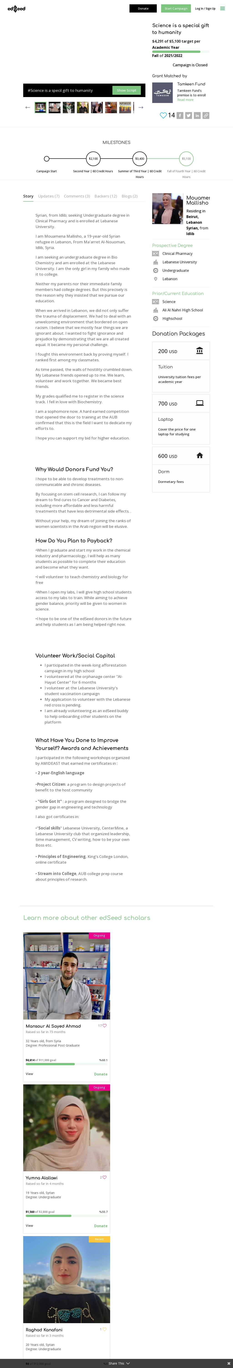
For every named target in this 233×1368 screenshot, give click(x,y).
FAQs (27, 1282)
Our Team (30, 1270)
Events (94, 1334)
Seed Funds (97, 1329)
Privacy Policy (33, 1294)
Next (140, 105)
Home (93, 1259)
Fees (95, 1306)
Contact (29, 1276)
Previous (27, 105)
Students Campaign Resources (111, 1322)
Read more (185, 100)
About (96, 1275)
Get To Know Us (101, 1271)
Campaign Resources (39, 1288)
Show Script (126, 90)
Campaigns (97, 1265)
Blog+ (93, 1341)
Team (96, 1282)
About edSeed (33, 1264)
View (29, 1071)
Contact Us (100, 1288)
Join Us (97, 1294)
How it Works (102, 1300)
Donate (98, 1071)
